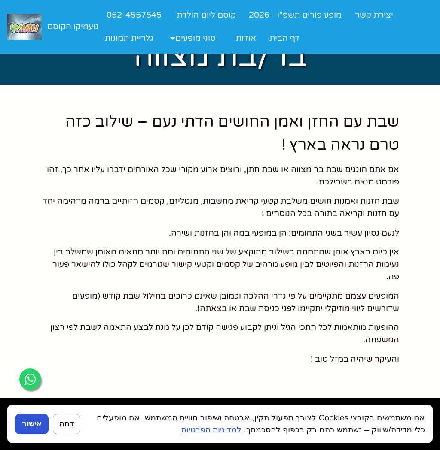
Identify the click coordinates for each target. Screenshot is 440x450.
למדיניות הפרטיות (211, 429)
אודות (246, 38)
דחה (66, 423)
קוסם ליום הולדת (206, 15)
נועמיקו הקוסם (72, 26)
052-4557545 (134, 15)
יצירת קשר (374, 15)
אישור (32, 423)
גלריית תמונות (129, 38)
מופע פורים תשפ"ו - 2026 (295, 15)
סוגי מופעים (195, 38)
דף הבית (284, 38)
